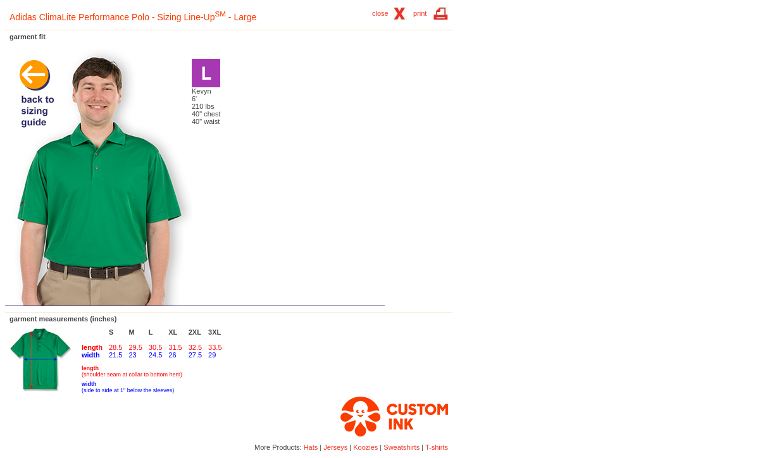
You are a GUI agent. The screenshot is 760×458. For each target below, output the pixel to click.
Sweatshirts (401, 447)
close (380, 13)
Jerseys (335, 447)
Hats (311, 447)
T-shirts (436, 447)
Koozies (365, 447)
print (420, 13)
